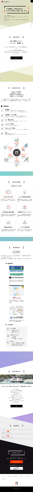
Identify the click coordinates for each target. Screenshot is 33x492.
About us (16, 57)
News (15, 476)
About (9, 476)
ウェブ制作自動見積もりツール (16, 468)
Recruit (4, 478)
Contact (28, 476)
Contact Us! (16, 461)
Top (3, 476)
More (17, 406)
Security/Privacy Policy (16, 488)
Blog (21, 476)
